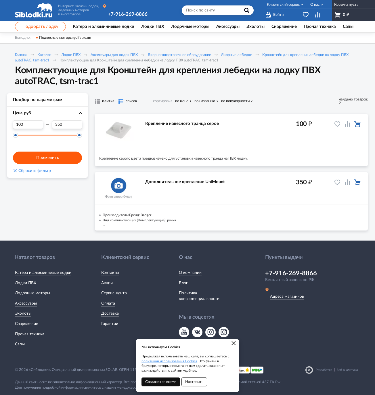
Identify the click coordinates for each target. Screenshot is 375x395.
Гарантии (109, 324)
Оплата (108, 303)
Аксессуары (26, 303)
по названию (204, 101)
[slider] (15, 135)
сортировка (162, 101)
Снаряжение (26, 324)
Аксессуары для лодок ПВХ (114, 55)
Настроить (194, 382)
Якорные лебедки (236, 55)
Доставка (110, 313)
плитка (108, 101)
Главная (21, 55)
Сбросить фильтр (32, 170)
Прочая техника (29, 334)
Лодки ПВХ (71, 55)
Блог (183, 283)
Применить (47, 158)
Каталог (44, 55)
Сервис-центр (114, 293)
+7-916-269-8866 (128, 14)
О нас (314, 5)
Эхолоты (23, 313)
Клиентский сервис (283, 5)
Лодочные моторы (32, 293)
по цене (181, 101)
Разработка (324, 369)
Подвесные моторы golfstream (65, 38)
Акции (107, 283)
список (131, 101)
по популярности (235, 101)
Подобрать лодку (40, 26)
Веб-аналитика (347, 369)
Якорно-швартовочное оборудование (179, 55)
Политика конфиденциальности (199, 296)
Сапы (20, 344)
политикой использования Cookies (169, 361)
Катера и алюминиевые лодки (43, 273)
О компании (190, 273)
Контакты (110, 273)
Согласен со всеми (160, 382)
